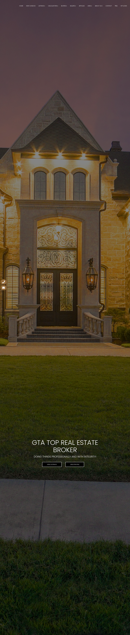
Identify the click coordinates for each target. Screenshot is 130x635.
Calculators (52, 6)
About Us (98, 6)
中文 (116, 6)
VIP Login (124, 6)
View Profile (74, 464)
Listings (41, 6)
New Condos (30, 6)
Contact (109, 6)
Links (89, 6)
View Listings (52, 464)
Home (21, 6)
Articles (82, 6)
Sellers (72, 6)
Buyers (63, 6)
